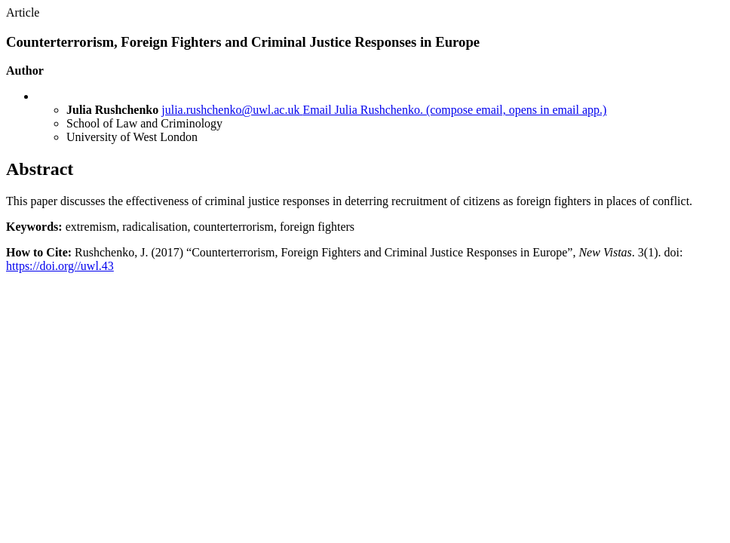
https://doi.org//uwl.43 (60, 265)
